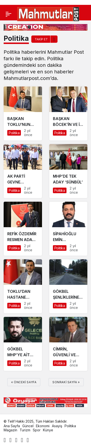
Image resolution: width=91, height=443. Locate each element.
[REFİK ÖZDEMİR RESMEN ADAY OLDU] (23, 229)
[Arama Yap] (6, 27)
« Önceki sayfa (23, 382)
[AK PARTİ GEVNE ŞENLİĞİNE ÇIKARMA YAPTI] (23, 171)
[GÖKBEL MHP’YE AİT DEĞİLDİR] (23, 344)
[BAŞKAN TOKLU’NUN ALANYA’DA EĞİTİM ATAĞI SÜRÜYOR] (23, 113)
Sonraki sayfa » (66, 382)
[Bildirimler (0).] (25, 27)
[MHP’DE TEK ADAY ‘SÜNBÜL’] (68, 171)
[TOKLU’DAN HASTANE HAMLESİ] (23, 286)
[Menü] (8, 14)
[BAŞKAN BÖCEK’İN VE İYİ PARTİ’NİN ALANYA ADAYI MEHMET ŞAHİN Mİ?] (68, 113)
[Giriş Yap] (15, 27)
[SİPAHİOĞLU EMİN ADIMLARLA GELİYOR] (68, 229)
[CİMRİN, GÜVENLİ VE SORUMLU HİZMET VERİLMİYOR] (68, 344)
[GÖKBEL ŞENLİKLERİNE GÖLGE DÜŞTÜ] (68, 286)
